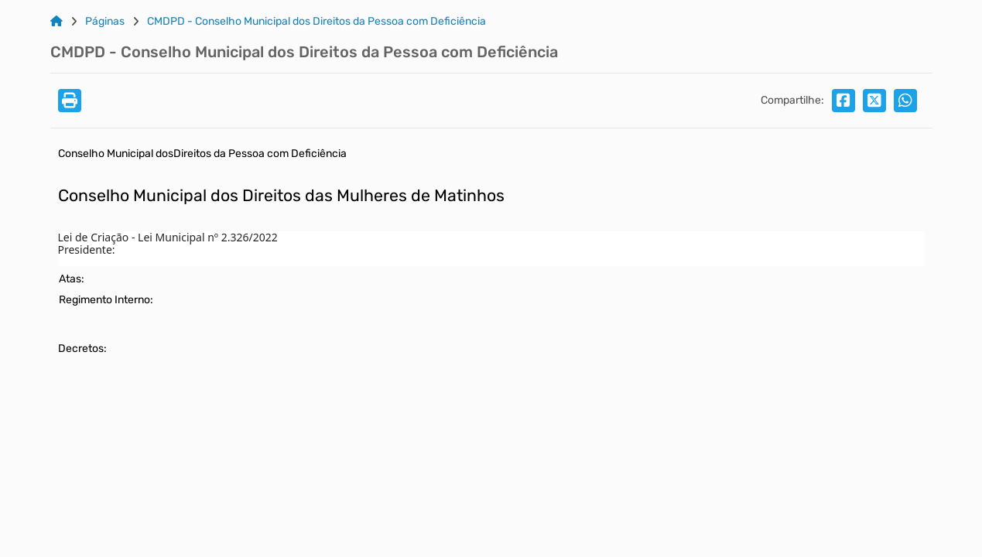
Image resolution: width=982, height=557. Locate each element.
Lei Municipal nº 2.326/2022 (208, 237)
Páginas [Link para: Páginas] (105, 21)
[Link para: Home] (56, 21)
